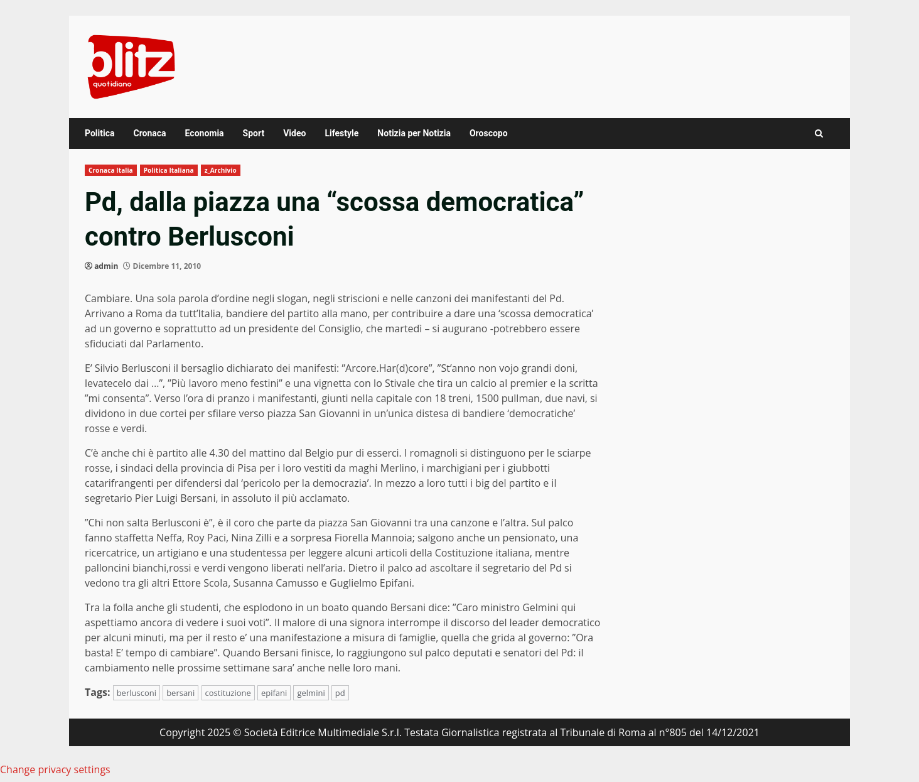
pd (340, 692)
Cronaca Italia (111, 170)
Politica (99, 133)
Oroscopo (489, 133)
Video (294, 133)
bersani (180, 692)
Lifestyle (341, 133)
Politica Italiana (169, 170)
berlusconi (136, 692)
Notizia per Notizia (414, 133)
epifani (274, 692)
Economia (204, 133)
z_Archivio (221, 170)
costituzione (228, 692)
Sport (254, 133)
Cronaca (149, 133)
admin (106, 266)
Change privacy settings (55, 769)
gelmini (311, 692)
